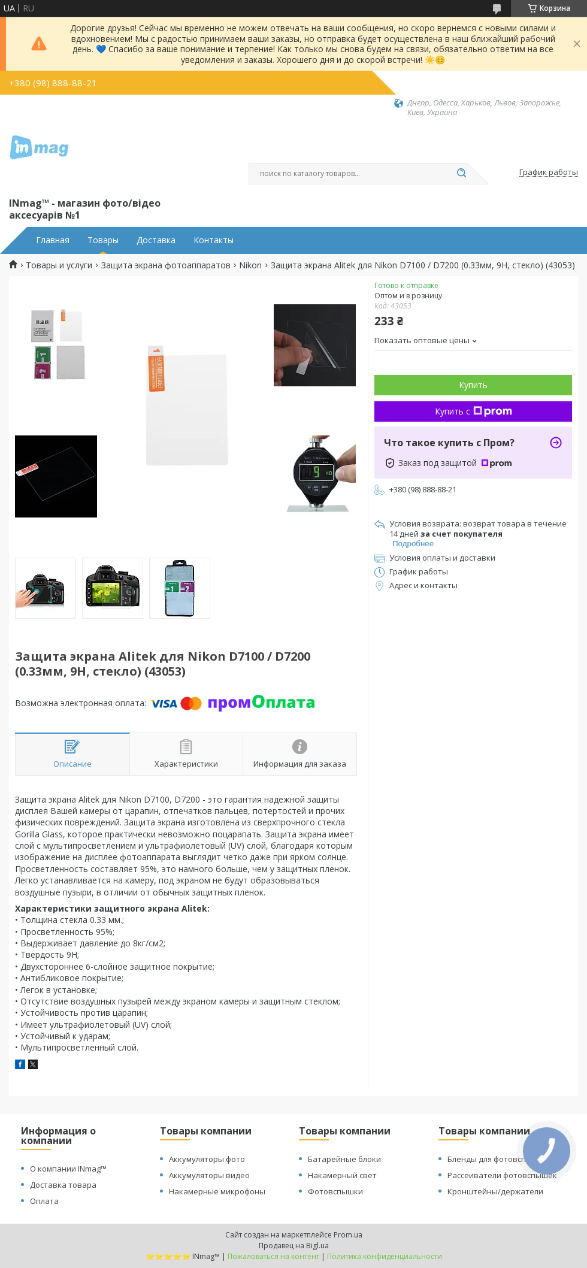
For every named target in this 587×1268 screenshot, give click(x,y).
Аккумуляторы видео (209, 1175)
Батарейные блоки (344, 1159)
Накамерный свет (342, 1175)
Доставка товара (63, 1184)
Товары (103, 240)
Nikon (250, 265)
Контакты (213, 240)
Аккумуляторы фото (207, 1159)
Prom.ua (348, 1235)
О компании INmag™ (68, 1168)
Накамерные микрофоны (217, 1191)
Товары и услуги (59, 265)
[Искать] (461, 173)
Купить (473, 385)
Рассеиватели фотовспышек (502, 1175)
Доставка (156, 240)
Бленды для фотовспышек (497, 1159)
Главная (52, 240)
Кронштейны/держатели (495, 1191)
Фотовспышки (335, 1191)
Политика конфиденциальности (384, 1256)
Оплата (44, 1201)
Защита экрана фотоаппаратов (166, 265)
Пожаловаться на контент (273, 1256)
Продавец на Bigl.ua (294, 1245)
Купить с (473, 411)
